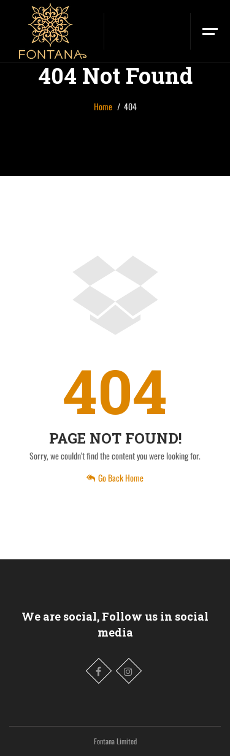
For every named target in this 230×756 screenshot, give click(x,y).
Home (103, 106)
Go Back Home (115, 477)
